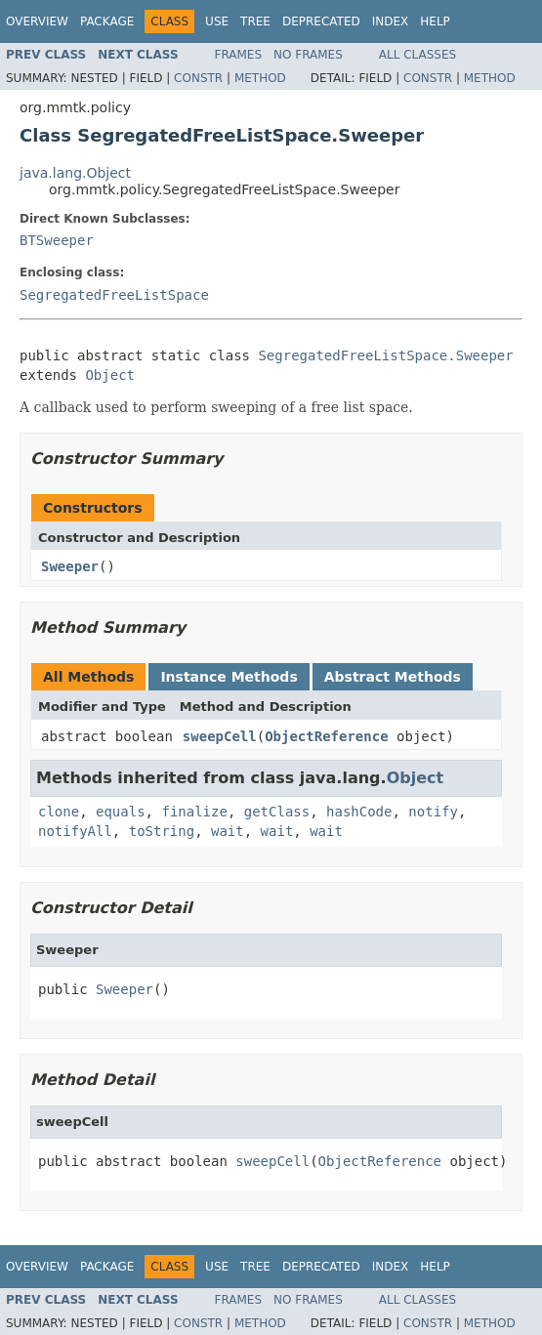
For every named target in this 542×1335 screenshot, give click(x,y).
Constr (198, 78)
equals (121, 811)
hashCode (359, 811)
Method (260, 78)
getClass (277, 811)
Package (107, 21)
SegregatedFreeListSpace (114, 295)
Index (390, 21)
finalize (194, 811)
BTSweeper (57, 240)
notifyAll (75, 831)
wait (227, 831)
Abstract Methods (392, 677)
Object (110, 375)
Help (435, 21)
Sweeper (70, 566)
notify (433, 811)
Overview (37, 21)
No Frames (308, 55)
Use (217, 21)
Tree (255, 21)
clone (58, 811)
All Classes (417, 55)
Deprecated (321, 21)
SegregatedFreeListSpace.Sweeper (385, 355)
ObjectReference (326, 736)
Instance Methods (228, 677)
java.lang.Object (75, 173)
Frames (239, 55)
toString (161, 831)
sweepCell (220, 736)
